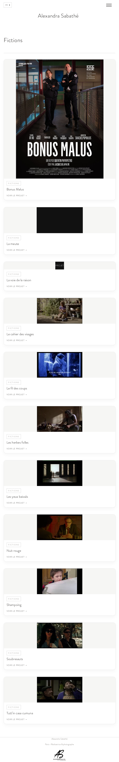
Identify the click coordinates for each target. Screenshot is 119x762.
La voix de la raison (19, 280)
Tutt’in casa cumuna (20, 713)
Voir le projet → (17, 195)
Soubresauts (15, 658)
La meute (13, 243)
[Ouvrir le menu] (109, 5)
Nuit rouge (14, 550)
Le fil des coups (17, 388)
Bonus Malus (15, 189)
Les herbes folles (18, 442)
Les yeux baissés (17, 496)
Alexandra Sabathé (58, 16)
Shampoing (14, 604)
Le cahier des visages (20, 334)
